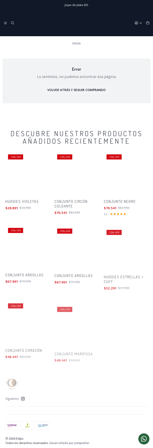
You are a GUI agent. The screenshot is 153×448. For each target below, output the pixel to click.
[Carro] (147, 23)
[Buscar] (12, 23)
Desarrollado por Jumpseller (69, 440)
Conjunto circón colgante (71, 218)
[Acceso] (138, 23)
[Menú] (5, 23)
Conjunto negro (120, 220)
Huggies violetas (22, 210)
